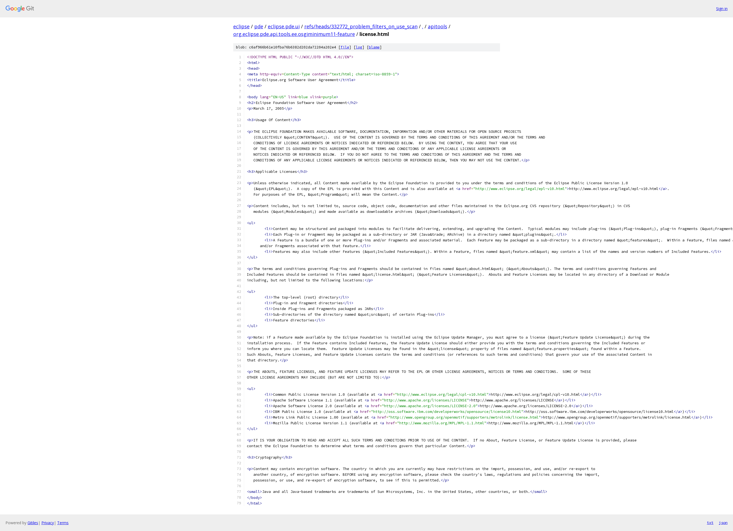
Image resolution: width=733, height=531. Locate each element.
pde (258, 26)
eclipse (241, 26)
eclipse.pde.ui (284, 26)
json (723, 522)
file (345, 47)
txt (710, 522)
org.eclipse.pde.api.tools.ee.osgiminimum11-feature (294, 34)
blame (374, 47)
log (359, 47)
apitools (437, 26)
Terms (63, 522)
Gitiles (32, 522)
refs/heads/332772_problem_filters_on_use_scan (361, 26)
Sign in (722, 8)
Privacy (47, 522)
